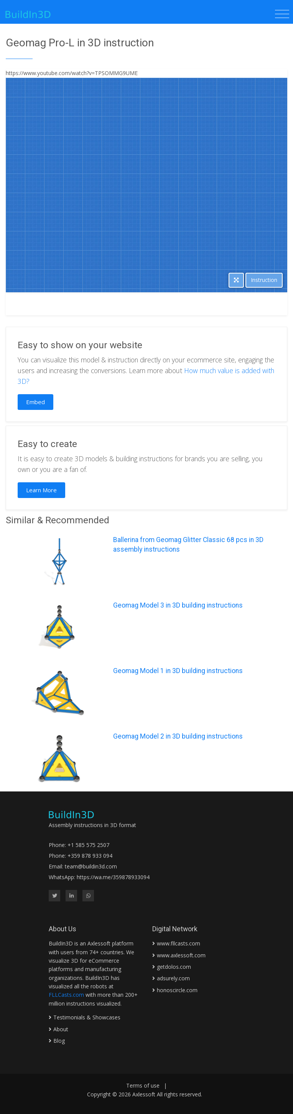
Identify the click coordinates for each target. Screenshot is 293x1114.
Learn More (41, 490)
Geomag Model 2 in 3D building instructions (178, 736)
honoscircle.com (177, 990)
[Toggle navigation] (282, 14)
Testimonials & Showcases (86, 1017)
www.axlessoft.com (181, 955)
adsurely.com (173, 978)
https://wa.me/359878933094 (113, 877)
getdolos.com (174, 966)
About (60, 1029)
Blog (59, 1040)
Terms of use (143, 1085)
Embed (35, 402)
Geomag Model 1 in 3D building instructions (178, 671)
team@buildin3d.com (91, 866)
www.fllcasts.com (178, 943)
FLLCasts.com (66, 994)
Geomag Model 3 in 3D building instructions (178, 605)
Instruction (264, 279)
